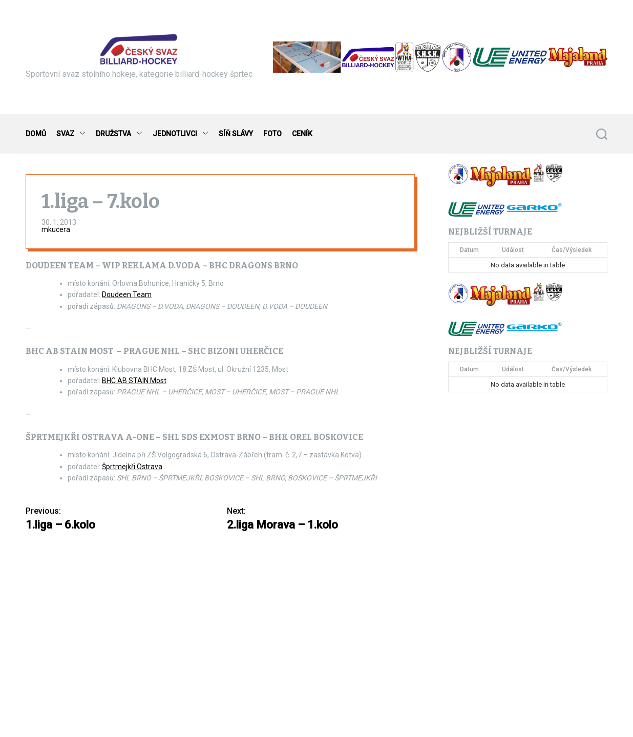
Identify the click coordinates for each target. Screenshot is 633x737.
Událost (513, 250)
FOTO (272, 134)
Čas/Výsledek (572, 250)
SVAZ (71, 134)
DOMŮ (36, 134)
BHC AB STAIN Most (134, 380)
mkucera (55, 229)
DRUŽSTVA (119, 134)
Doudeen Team (127, 294)
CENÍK (302, 134)
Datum (469, 250)
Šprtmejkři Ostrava (132, 466)
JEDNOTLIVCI (180, 134)
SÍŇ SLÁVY (236, 134)
